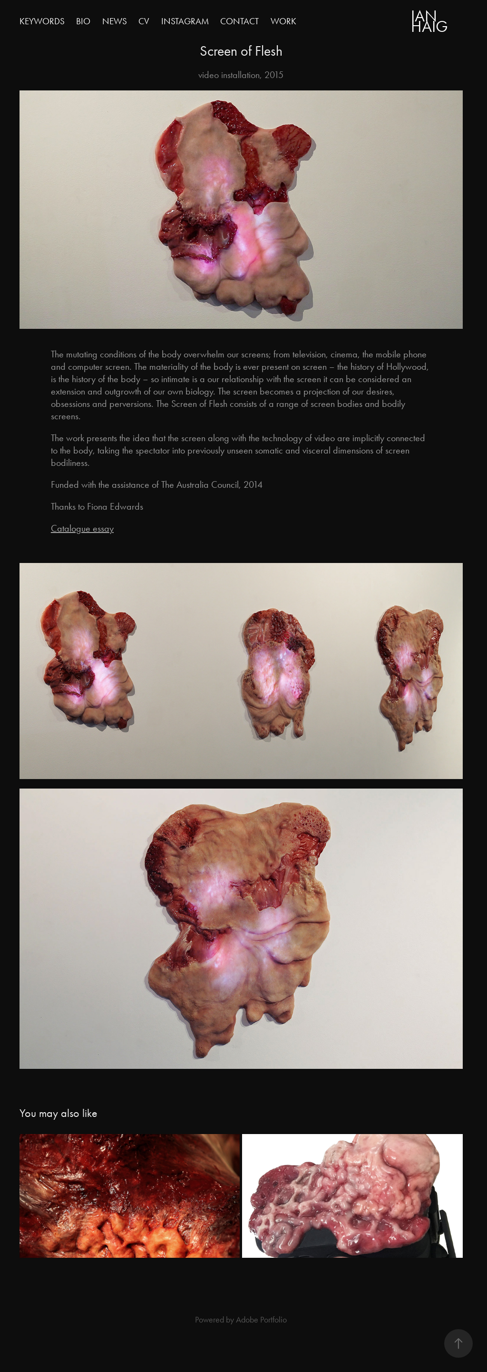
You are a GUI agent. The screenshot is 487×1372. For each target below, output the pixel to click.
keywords (42, 21)
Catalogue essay (82, 528)
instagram (185, 21)
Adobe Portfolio (261, 1319)
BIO (83, 21)
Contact (239, 21)
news (114, 21)
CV (143, 21)
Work (283, 21)
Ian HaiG (429, 21)
